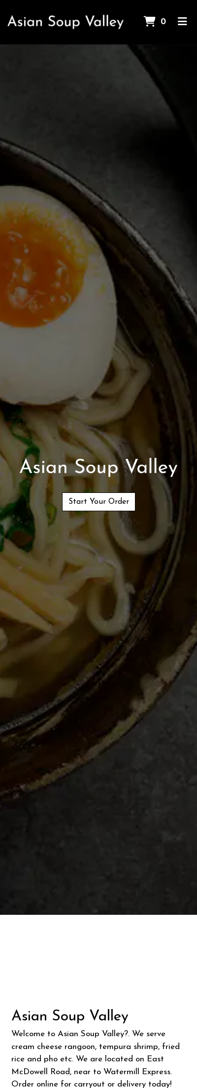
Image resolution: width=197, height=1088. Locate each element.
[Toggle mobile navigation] (182, 22)
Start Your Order (98, 502)
